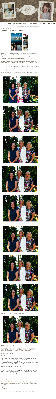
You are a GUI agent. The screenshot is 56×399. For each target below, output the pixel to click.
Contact (40, 23)
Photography (19, 23)
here (26, 54)
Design (30, 23)
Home (9, 23)
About (13, 23)
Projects (35, 23)
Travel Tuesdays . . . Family (13, 31)
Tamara (11, 54)
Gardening (25, 23)
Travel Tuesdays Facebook (14, 381)
